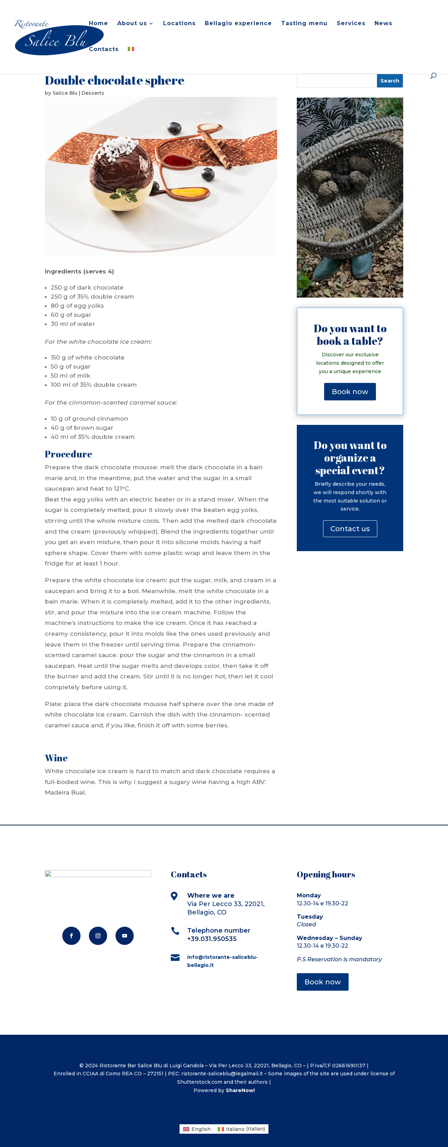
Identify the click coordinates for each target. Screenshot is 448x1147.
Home (98, 24)
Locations (179, 24)
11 (377, 283)
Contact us (350, 529)
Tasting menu (304, 24)
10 (371, 283)
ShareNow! (240, 1090)
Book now (350, 391)
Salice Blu (64, 93)
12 (383, 283)
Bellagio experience (238, 24)
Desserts (93, 93)
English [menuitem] (201, 1129)
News (383, 24)
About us (132, 24)
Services (351, 24)
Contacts (104, 49)
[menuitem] (131, 60)
